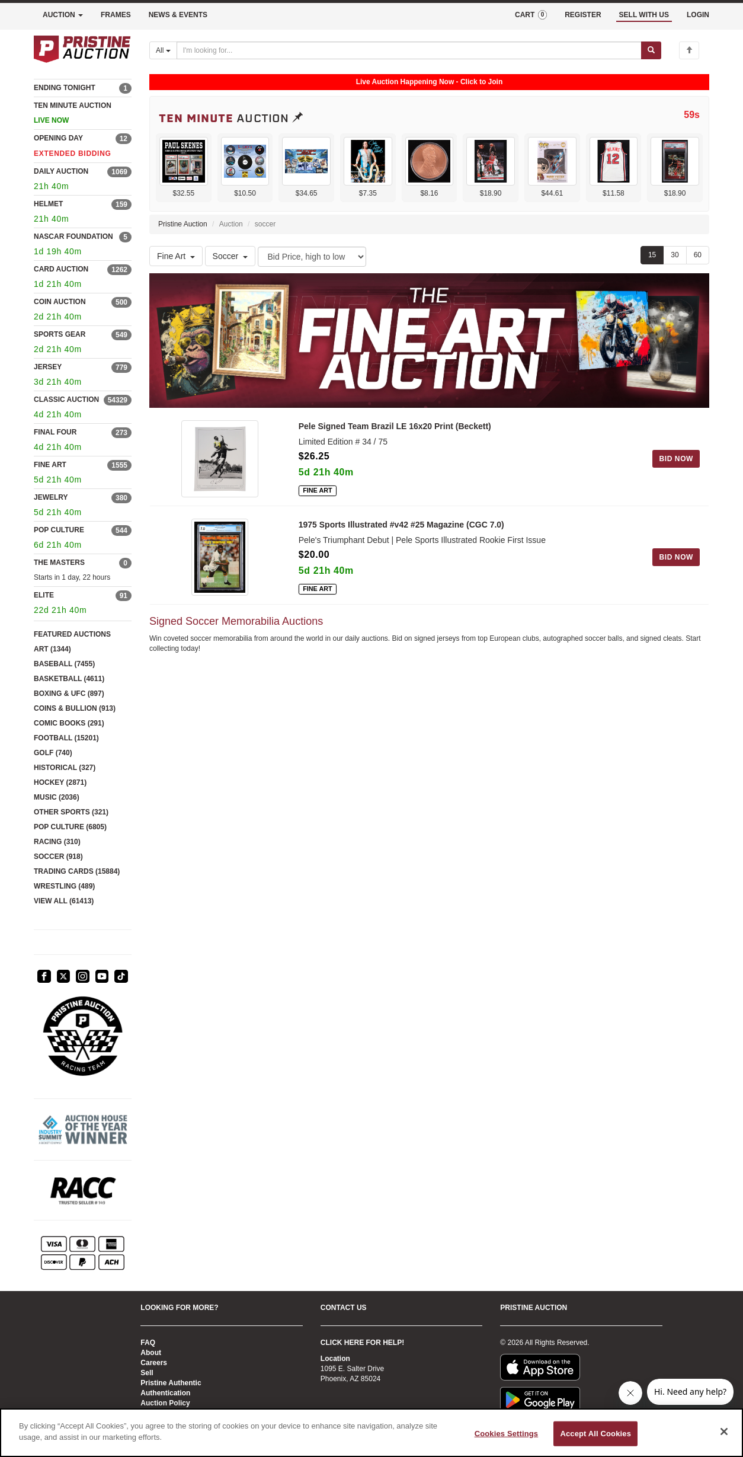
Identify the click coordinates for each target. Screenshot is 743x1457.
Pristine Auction (182, 224)
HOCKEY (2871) (60, 782)
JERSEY (48, 367)
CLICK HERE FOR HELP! (362, 1342)
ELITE (44, 595)
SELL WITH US (644, 15)
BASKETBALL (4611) (69, 679)
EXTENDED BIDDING (72, 153)
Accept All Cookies (595, 1433)
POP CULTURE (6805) (70, 827)
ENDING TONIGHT (64, 88)
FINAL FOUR (55, 432)
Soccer (230, 256)
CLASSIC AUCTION (66, 399)
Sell (146, 1373)
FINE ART (50, 465)
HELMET (48, 204)
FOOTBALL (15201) (66, 738)
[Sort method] (312, 257)
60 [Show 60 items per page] (698, 255)
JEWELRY (51, 497)
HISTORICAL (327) (64, 767)
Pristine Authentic (170, 1383)
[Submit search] (651, 50)
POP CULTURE (59, 530)
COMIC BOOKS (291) (69, 723)
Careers (153, 1363)
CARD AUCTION (61, 269)
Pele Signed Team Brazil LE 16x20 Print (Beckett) (395, 426)
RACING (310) (57, 842)
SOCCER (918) (58, 856)
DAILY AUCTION (61, 171)
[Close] (724, 1431)
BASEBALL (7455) (64, 664)
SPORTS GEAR (59, 334)
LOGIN (698, 15)
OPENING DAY (58, 138)
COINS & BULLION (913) (75, 708)
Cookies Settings (507, 1433)
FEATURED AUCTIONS (72, 634)
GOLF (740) (53, 753)
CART (531, 15)
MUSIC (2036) (56, 797)
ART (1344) (52, 649)
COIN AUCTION (60, 302)
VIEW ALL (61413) (64, 901)
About (150, 1353)
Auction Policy (165, 1403)
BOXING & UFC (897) (69, 693)
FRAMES (116, 15)
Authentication (165, 1393)
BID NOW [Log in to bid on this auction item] (676, 459)
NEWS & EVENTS (178, 15)
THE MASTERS (59, 562)
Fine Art (176, 256)
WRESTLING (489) (64, 886)
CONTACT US (344, 1307)
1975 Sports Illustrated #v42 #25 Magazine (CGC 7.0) (401, 524)
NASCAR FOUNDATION (73, 236)
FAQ (147, 1342)
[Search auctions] (409, 50)
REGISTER (583, 15)
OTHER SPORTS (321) (71, 812)
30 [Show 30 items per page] (674, 255)
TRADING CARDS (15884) (77, 871)
